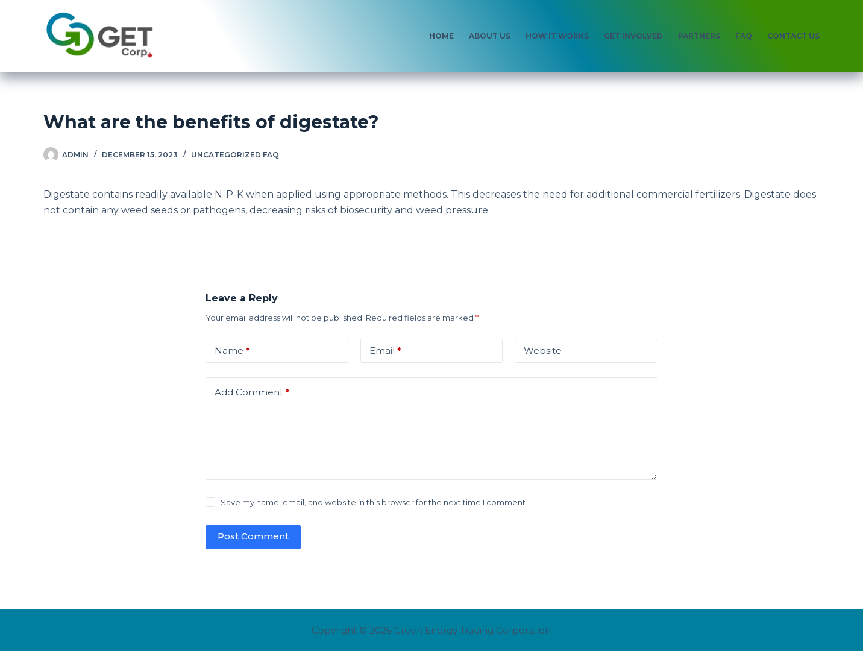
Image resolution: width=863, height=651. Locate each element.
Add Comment (252, 392)
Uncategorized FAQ (235, 154)
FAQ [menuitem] (743, 35)
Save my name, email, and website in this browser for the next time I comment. (374, 502)
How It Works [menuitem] (557, 35)
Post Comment (253, 536)
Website (543, 350)
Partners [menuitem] (699, 35)
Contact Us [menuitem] (793, 35)
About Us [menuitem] (489, 35)
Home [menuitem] (441, 35)
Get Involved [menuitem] (633, 35)
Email (385, 351)
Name (232, 351)
